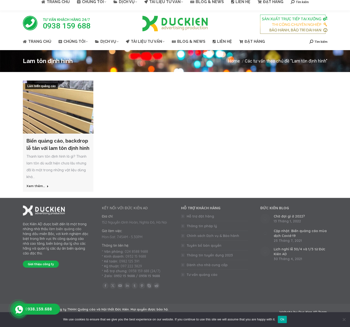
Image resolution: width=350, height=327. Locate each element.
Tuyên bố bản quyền (204, 245)
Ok (282, 319)
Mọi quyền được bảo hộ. (149, 309)
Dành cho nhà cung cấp (207, 265)
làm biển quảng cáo (65, 229)
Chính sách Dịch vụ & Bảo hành (213, 236)
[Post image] (265, 219)
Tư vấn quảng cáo (202, 274)
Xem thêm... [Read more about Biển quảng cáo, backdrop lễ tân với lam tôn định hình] (37, 186)
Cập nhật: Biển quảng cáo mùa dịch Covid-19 (300, 233)
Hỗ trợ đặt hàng (200, 216)
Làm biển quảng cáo (41, 86)
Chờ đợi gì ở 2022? (289, 216)
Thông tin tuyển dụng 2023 (210, 255)
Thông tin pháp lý (202, 226)
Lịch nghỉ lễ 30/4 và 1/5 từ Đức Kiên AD (299, 251)
